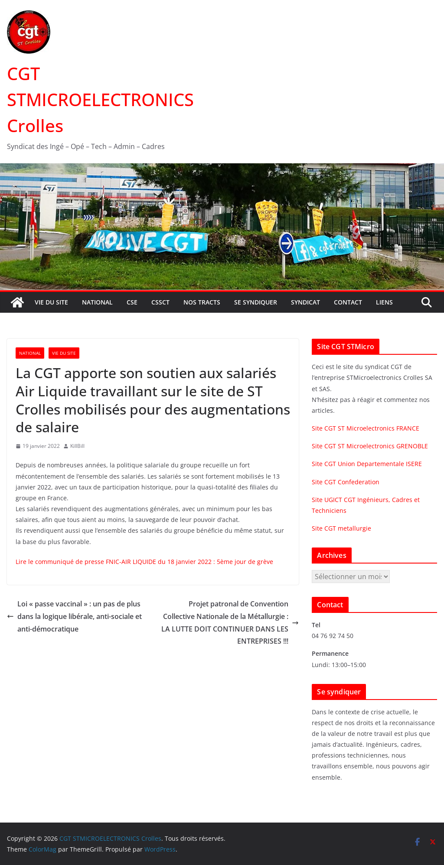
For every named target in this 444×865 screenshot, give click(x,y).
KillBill (77, 446)
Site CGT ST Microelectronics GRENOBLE (370, 446)
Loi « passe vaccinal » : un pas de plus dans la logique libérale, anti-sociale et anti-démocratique (74, 616)
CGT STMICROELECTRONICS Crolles (100, 99)
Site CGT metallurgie (341, 528)
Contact (348, 302)
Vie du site (51, 302)
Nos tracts (201, 302)
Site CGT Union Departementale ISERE (367, 464)
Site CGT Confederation (345, 482)
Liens (384, 302)
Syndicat (305, 302)
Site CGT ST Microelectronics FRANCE (365, 428)
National (97, 302)
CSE (132, 302)
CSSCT (160, 302)
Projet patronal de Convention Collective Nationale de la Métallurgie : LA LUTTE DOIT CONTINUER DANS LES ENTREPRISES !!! (230, 622)
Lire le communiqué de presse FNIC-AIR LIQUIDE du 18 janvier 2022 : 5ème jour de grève (144, 561)
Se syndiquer (255, 302)
